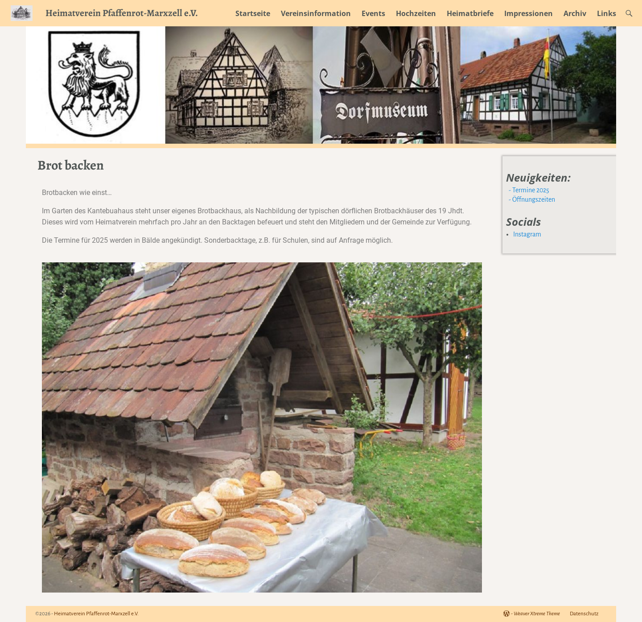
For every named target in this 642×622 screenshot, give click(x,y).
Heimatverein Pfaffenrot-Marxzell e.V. (121, 12)
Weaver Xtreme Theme (537, 614)
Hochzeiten (416, 13)
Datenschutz (584, 614)
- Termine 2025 (528, 190)
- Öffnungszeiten (531, 199)
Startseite (252, 13)
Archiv (575, 13)
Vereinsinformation (316, 13)
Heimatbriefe (470, 13)
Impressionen (528, 13)
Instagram (527, 234)
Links (606, 13)
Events (373, 13)
